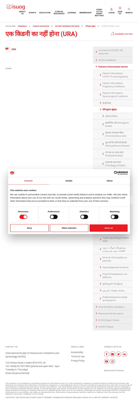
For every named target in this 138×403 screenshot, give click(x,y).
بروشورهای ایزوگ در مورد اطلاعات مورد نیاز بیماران (114, 249)
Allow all (108, 228)
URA (10, 49)
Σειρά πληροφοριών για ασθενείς (114, 275)
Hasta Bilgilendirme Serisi (115, 267)
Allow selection (69, 228)
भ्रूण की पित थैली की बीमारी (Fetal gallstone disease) (117, 144)
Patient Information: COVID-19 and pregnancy (115, 75)
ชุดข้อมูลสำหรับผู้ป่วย (112, 283)
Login (112, 13)
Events (32, 13)
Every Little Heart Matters (99, 13)
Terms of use (78, 356)
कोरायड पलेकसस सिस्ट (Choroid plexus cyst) (115, 134)
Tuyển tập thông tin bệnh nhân (115, 239)
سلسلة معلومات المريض (113, 290)
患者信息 (106, 102)
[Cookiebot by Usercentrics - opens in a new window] (116, 173)
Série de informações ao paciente (114, 259)
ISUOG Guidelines (107, 60)
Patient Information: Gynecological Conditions (115, 95)
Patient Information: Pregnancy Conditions (113, 85)
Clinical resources (59, 13)
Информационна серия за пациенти (114, 299)
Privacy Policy (78, 360)
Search (129, 13)
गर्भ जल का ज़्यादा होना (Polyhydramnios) (114, 154)
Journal (72, 13)
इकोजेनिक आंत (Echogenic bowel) (117, 124)
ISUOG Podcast (106, 326)
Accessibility (77, 352)
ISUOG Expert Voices (108, 320)
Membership (86, 13)
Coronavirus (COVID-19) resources (110, 52)
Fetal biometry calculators (111, 306)
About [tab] (110, 181)
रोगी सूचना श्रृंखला (90, 26)
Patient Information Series (67, 26)
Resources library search (110, 313)
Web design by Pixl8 (114, 371)
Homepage (22, 26)
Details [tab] (69, 181)
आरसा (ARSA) (111, 116)
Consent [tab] (28, 181)
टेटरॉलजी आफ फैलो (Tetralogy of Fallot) (115, 164)
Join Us (120, 13)
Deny (29, 228)
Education (44, 13)
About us (22, 13)
